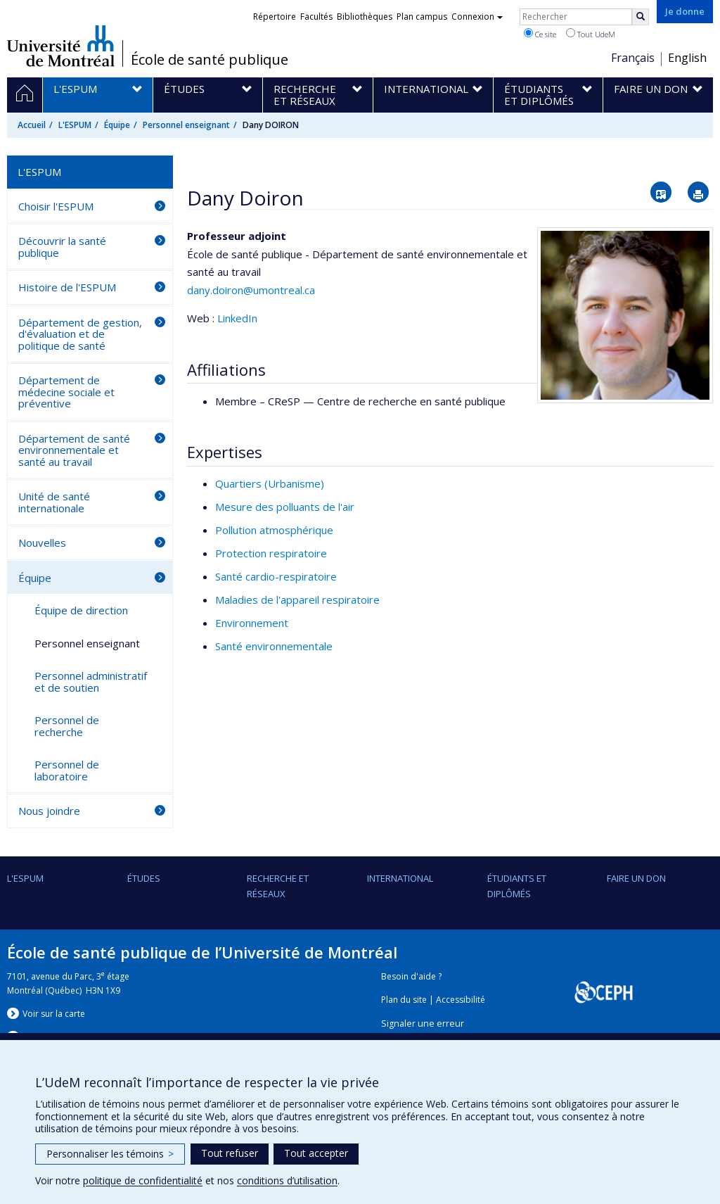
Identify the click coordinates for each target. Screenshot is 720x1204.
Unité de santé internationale (54, 502)
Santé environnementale (274, 646)
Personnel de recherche (66, 726)
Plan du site (404, 1000)
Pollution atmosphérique (274, 530)
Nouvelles (42, 543)
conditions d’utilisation (287, 1180)
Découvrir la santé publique (62, 247)
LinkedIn (237, 318)
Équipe (117, 125)
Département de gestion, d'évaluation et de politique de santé (80, 334)
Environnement (251, 623)
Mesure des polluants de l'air (284, 507)
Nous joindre (49, 811)
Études (143, 878)
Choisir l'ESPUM (56, 206)
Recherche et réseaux (278, 886)
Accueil (32, 125)
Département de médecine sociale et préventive (66, 391)
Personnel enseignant (186, 125)
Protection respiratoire (271, 553)
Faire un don (636, 878)
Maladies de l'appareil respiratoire (297, 600)
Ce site (540, 33)
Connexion (477, 17)
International (400, 878)
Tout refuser (229, 1153)
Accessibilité (460, 1000)
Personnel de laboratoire (66, 770)
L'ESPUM (74, 125)
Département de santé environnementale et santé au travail (74, 450)
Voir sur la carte (53, 1014)
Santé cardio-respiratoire (276, 576)
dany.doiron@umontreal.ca (251, 290)
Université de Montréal (61, 46)
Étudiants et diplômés (516, 886)
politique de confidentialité (142, 1180)
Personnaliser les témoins (110, 1153)
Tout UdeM (590, 33)
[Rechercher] (640, 16)
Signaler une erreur (422, 1023)
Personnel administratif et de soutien (90, 681)
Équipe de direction (81, 610)
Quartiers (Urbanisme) (269, 483)
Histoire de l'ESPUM (67, 287)
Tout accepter (316, 1153)
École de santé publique (209, 60)
